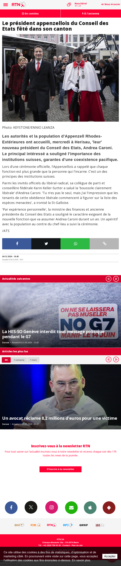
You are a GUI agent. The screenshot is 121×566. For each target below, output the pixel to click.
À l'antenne (90, 13)
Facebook (11, 507)
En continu (30, 13)
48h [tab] (6, 359)
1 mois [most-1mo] (33, 359)
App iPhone (90, 507)
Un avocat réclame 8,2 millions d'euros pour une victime (59, 418)
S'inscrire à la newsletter (60, 469)
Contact (66, 545)
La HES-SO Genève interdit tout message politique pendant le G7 (53, 334)
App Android (109, 507)
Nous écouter (112, 4)
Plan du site (77, 545)
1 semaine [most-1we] (19, 359)
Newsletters (71, 507)
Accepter (110, 556)
